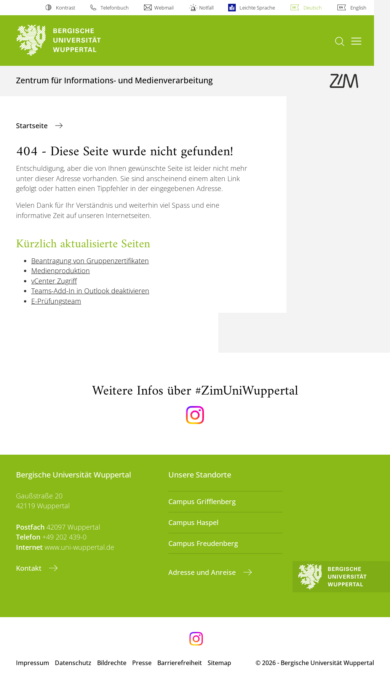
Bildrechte (111, 663)
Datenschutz (73, 663)
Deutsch (313, 7)
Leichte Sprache (257, 7)
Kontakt (29, 568)
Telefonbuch (115, 7)
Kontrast (65, 7)
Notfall (206, 7)
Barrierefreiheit (179, 663)
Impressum (32, 663)
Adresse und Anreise (203, 572)
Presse (142, 663)
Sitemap (219, 663)
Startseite (33, 125)
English (358, 7)
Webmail (164, 7)
